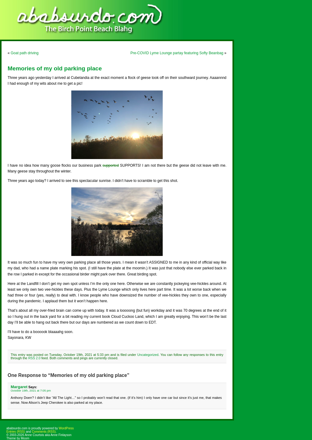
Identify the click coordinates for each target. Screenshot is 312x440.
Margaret (19, 387)
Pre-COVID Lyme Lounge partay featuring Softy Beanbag (176, 53)
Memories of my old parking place (55, 68)
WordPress (66, 428)
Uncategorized (147, 355)
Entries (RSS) (15, 431)
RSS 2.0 (34, 358)
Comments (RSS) (43, 431)
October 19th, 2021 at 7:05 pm (31, 390)
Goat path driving (24, 53)
